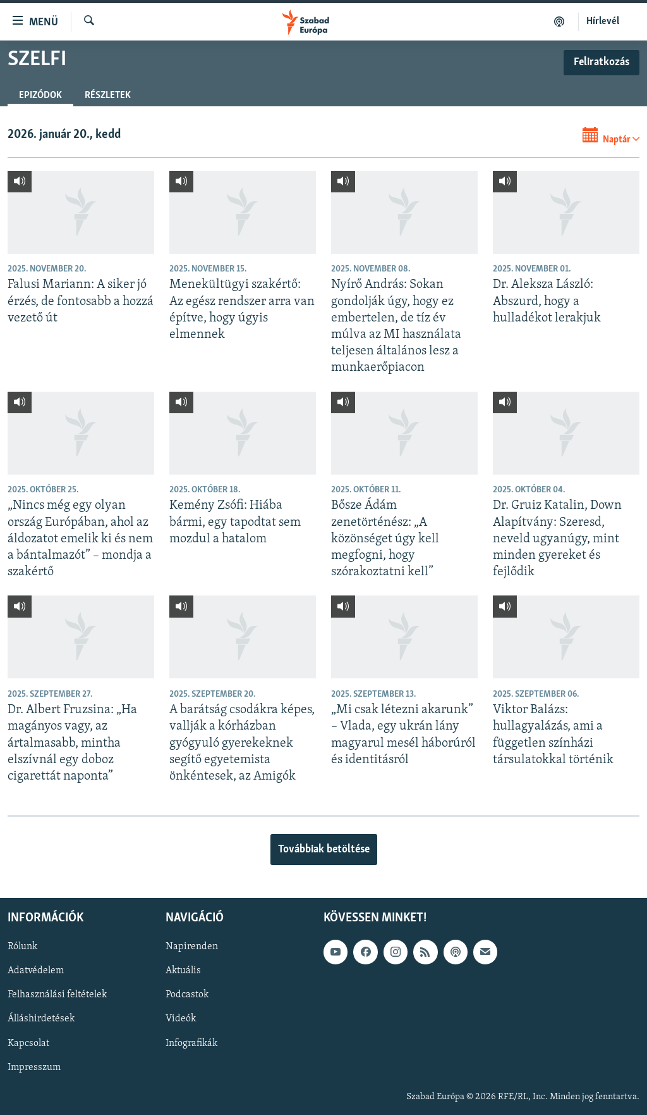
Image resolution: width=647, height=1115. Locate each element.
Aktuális (183, 971)
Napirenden (192, 947)
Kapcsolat (28, 1043)
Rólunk (22, 947)
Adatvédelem (36, 971)
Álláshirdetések (41, 1019)
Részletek (108, 95)
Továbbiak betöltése (324, 850)
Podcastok (187, 995)
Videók (181, 1019)
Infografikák (191, 1043)
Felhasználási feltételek (57, 995)
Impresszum (34, 1067)
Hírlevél (602, 21)
